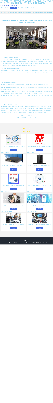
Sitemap (49, 242)
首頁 (2, 7)
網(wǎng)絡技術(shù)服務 (16, 242)
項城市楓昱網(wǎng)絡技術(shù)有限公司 (10, 5)
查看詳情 (13, 149)
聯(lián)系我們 (20, 7)
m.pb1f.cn (10, 242)
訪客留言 (32, 7)
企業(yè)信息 (27, 7)
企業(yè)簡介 (6, 7)
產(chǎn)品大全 (13, 7)
